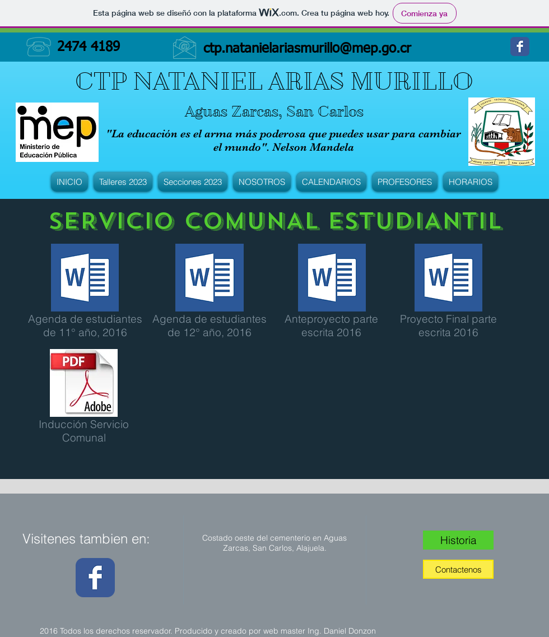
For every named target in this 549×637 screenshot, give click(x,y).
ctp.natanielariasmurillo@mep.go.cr (307, 48)
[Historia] (458, 540)
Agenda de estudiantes (85, 319)
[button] (123, 182)
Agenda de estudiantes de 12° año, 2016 (209, 325)
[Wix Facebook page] (519, 46)
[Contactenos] (458, 569)
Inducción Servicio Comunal (84, 430)
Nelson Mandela (313, 147)
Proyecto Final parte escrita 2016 (448, 325)
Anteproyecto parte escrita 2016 (331, 325)
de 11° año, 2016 (85, 332)
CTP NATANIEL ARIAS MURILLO (274, 81)
